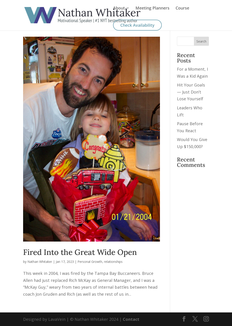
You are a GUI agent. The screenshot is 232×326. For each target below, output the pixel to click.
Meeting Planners (152, 8)
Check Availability (137, 25)
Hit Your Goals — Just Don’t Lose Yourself (191, 91)
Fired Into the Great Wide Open (80, 252)
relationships (113, 261)
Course (182, 8)
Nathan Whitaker (39, 261)
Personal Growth (89, 261)
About (119, 8)
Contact (131, 319)
